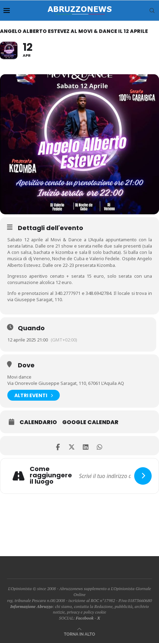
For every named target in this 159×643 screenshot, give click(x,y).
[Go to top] (79, 633)
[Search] (152, 10)
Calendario (38, 422)
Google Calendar (90, 422)
